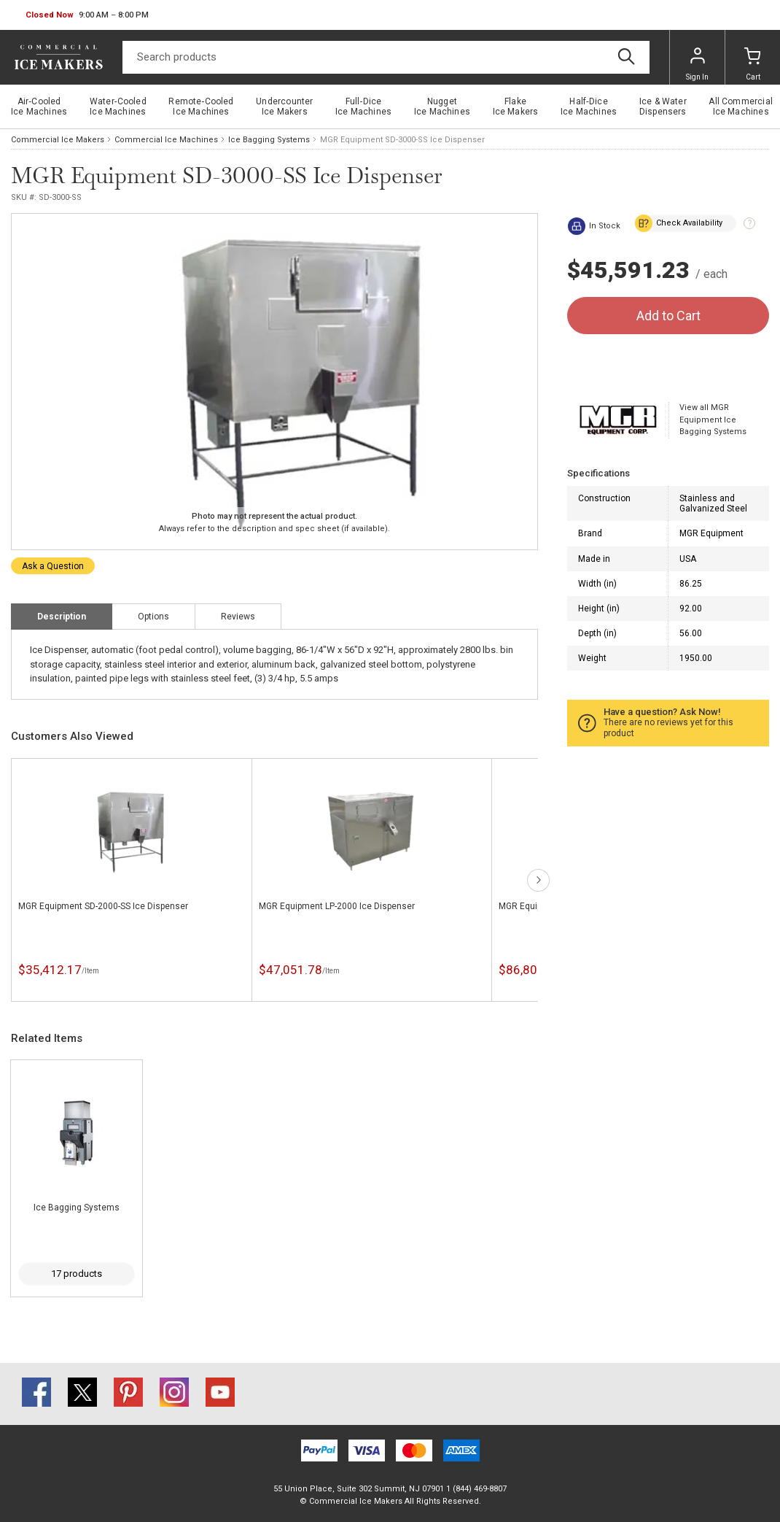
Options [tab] (153, 616)
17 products (76, 1273)
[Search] (386, 57)
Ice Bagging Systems (269, 139)
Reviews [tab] (238, 616)
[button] (87, 15)
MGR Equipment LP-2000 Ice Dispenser (337, 906)
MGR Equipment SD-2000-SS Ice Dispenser (103, 906)
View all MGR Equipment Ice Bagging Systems (712, 419)
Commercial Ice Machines (166, 139)
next (538, 880)
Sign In (697, 64)
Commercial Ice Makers (57, 139)
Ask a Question (53, 566)
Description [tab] (61, 616)
